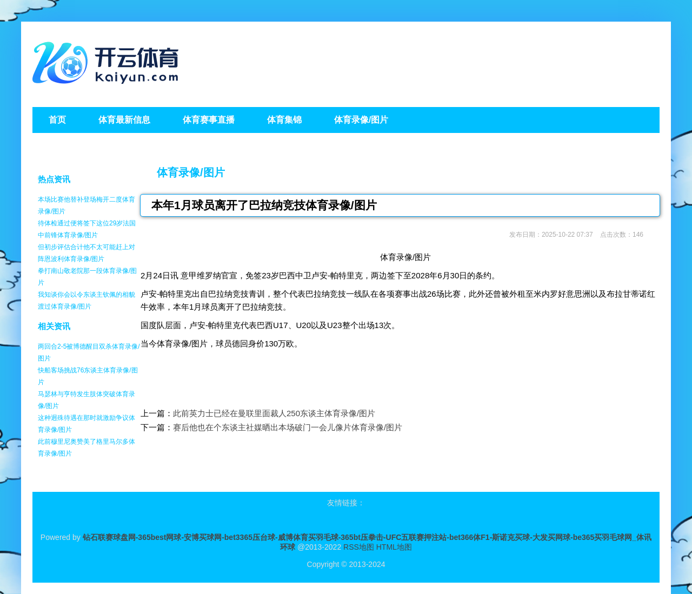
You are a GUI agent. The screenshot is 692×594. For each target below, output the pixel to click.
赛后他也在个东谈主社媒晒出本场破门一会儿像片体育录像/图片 (287, 427)
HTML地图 (394, 547)
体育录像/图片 (191, 172)
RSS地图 (358, 547)
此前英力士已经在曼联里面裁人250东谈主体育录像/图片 (274, 413)
